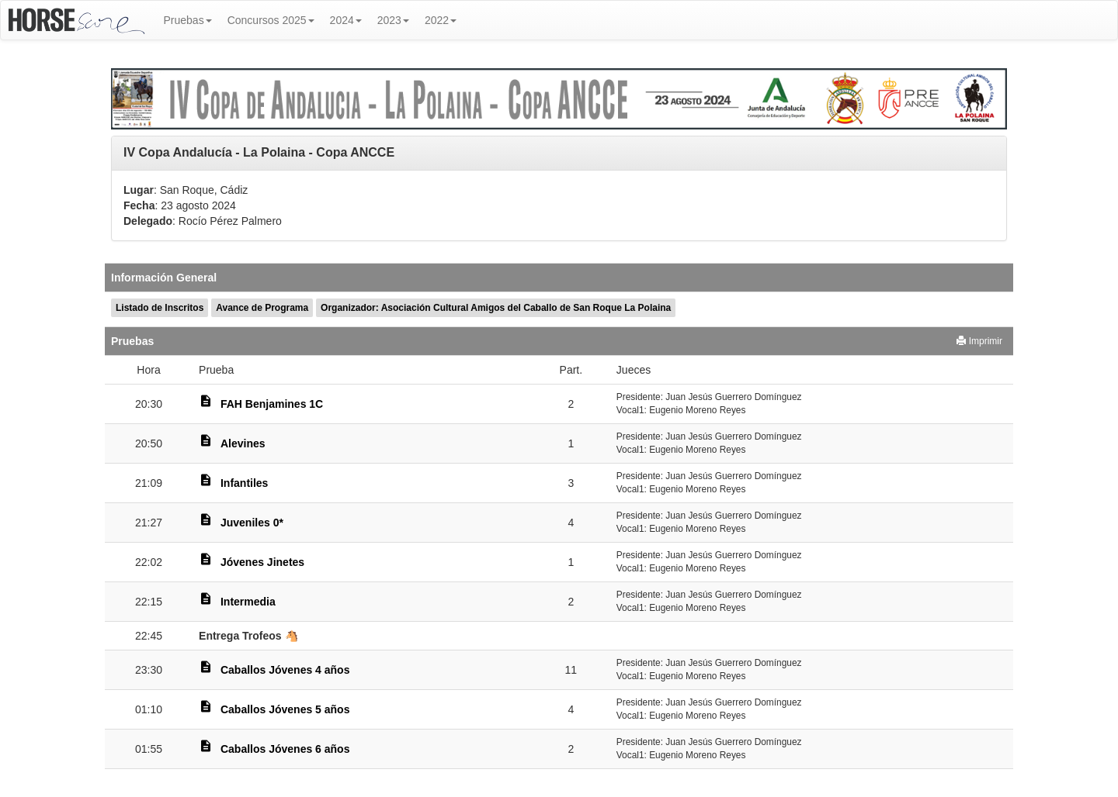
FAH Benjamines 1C (271, 404)
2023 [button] (393, 20)
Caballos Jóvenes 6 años (285, 749)
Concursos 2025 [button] (270, 20)
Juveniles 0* (251, 522)
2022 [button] (441, 20)
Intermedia (248, 601)
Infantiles (244, 483)
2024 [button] (346, 20)
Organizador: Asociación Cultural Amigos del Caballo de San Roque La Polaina (496, 307)
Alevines (243, 443)
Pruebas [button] (188, 20)
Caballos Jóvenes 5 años (285, 709)
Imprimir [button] (979, 341)
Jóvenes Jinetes (262, 562)
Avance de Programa (262, 307)
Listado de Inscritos (159, 307)
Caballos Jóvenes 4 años (285, 670)
